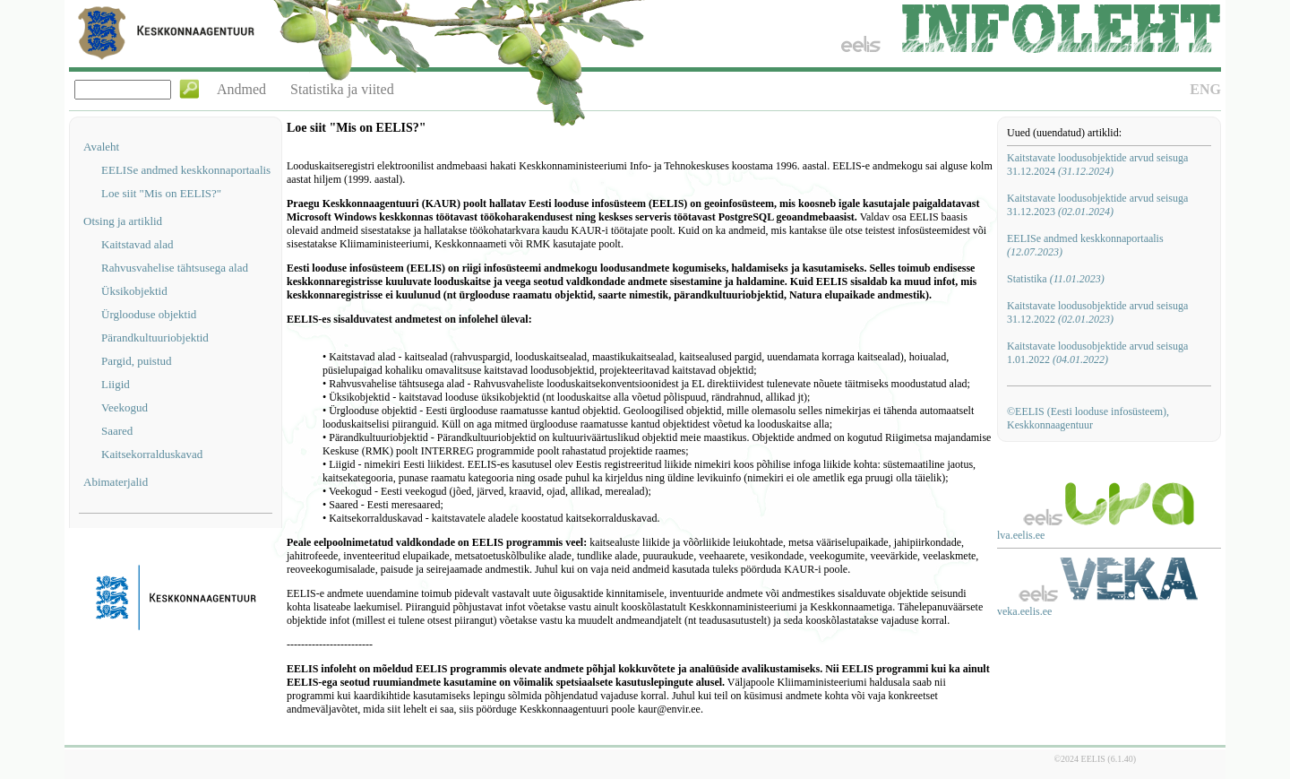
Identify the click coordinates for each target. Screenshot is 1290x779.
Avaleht (101, 146)
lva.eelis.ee (1021, 535)
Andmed (241, 89)
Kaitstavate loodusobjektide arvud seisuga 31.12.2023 (1097, 205)
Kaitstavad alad (137, 244)
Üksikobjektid (134, 291)
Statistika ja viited (342, 89)
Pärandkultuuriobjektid (155, 337)
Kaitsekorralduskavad (151, 454)
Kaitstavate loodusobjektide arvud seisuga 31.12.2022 (1097, 312)
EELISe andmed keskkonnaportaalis (186, 170)
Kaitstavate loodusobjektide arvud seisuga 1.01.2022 (1097, 353)
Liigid (115, 384)
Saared (117, 430)
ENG (1205, 89)
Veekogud (124, 407)
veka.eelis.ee (1024, 611)
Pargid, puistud (136, 361)
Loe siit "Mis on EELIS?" (161, 193)
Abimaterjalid (115, 482)
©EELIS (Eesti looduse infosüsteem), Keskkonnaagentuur (1088, 418)
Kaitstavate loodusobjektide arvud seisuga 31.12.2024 (1097, 164)
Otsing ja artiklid (122, 221)
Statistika (1056, 279)
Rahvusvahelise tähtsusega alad (174, 267)
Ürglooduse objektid (148, 314)
